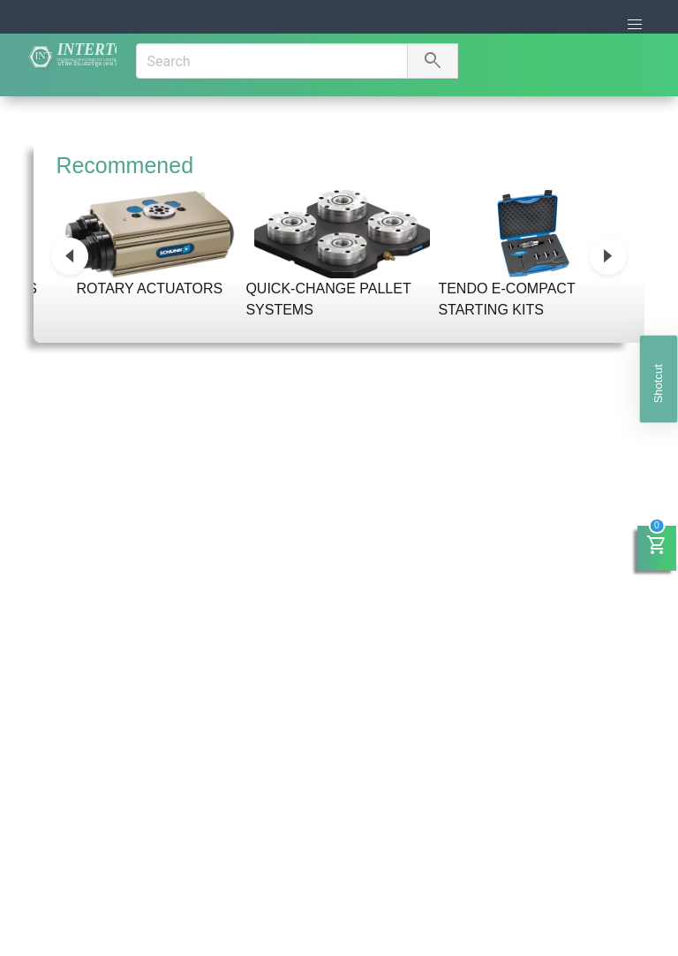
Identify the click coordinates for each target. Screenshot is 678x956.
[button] (635, 25)
